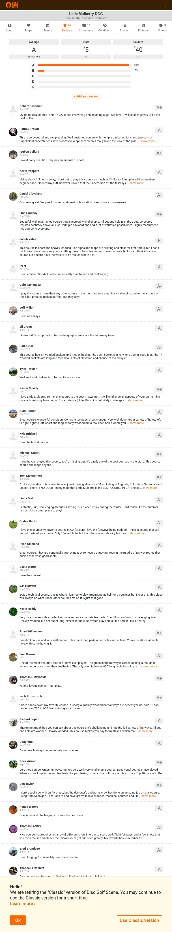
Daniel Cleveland (30, 193)
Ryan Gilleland (29, 544)
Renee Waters (29, 806)
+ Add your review (86, 96)
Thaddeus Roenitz (31, 868)
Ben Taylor (26, 783)
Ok (18, 920)
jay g (22, 265)
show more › (148, 141)
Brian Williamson (31, 631)
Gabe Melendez (30, 284)
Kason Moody (28, 388)
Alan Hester (27, 410)
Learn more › (22, 903)
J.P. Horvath (27, 586)
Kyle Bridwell (28, 433)
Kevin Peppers (29, 171)
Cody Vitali (26, 741)
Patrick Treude (29, 129)
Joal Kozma (27, 654)
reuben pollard (29, 151)
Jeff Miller (26, 307)
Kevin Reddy (27, 608)
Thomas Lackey (30, 826)
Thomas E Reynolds (32, 677)
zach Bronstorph (30, 696)
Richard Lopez (29, 719)
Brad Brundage (29, 848)
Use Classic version (139, 920)
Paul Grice (26, 346)
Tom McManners (31, 475)
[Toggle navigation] (166, 4)
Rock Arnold (27, 761)
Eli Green (25, 326)
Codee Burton (28, 521)
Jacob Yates (27, 239)
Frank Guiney (28, 213)
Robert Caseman (30, 106)
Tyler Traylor (28, 369)
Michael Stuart (29, 452)
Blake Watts (27, 566)
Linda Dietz (27, 498)
